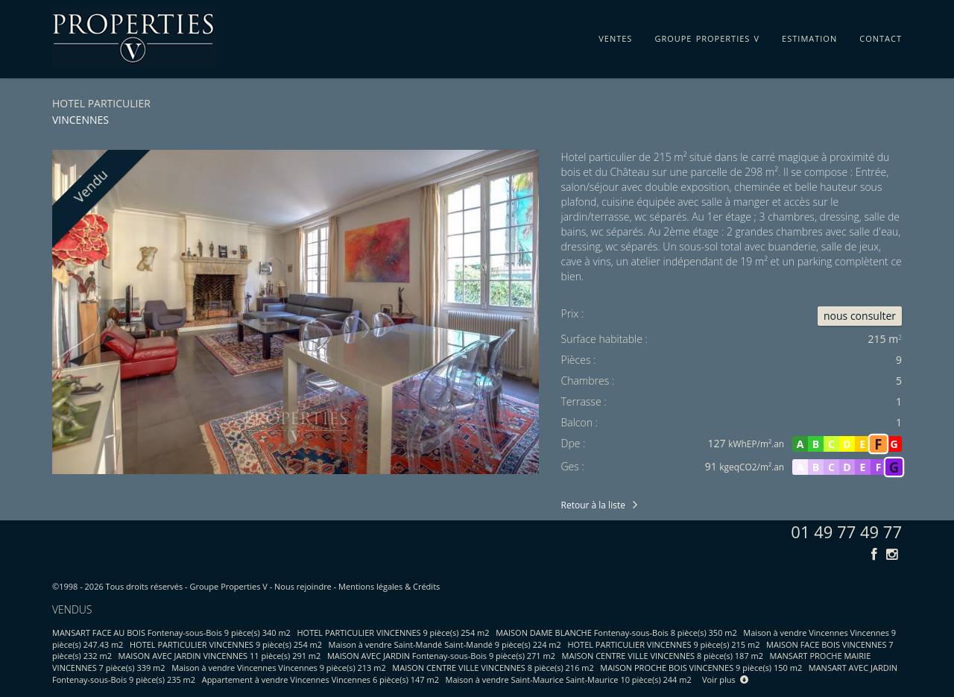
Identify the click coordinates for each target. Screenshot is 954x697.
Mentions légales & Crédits (389, 586)
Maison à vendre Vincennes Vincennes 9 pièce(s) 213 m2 (278, 667)
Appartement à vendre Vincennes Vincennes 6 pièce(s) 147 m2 (320, 679)
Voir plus (725, 679)
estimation (809, 36)
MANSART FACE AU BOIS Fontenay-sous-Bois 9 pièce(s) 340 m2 (171, 632)
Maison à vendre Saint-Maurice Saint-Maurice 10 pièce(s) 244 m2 (569, 679)
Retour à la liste (593, 505)
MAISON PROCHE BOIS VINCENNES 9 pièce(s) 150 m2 (701, 667)
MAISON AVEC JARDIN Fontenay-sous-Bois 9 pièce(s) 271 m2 (441, 655)
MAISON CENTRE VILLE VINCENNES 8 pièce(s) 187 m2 (662, 655)
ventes (615, 36)
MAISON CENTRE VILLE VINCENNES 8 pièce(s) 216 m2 (492, 667)
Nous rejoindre (303, 586)
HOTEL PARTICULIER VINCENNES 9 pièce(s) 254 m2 (393, 632)
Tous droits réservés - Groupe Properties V (187, 586)
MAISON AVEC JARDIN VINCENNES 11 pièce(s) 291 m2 (220, 655)
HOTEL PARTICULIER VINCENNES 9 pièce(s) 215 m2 (663, 644)
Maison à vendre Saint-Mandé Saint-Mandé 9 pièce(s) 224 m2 (445, 644)
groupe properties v (706, 36)
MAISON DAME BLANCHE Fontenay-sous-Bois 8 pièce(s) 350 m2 (616, 632)
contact (880, 36)
